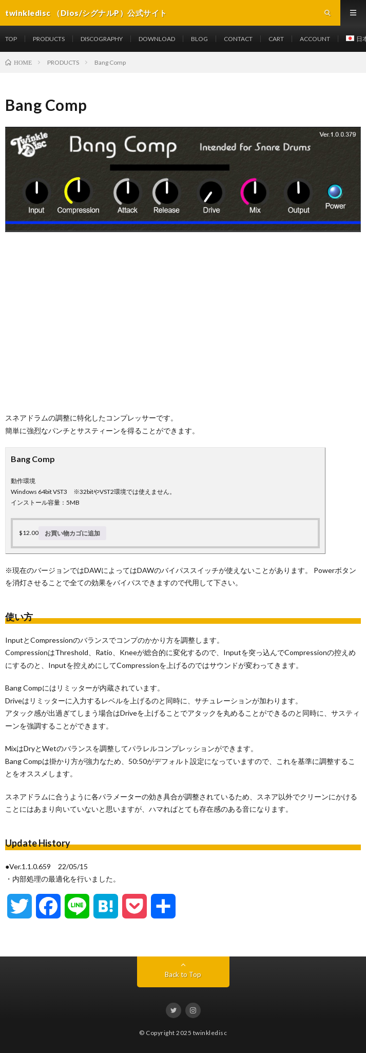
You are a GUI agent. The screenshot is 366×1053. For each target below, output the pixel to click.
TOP (11, 39)
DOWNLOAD (157, 39)
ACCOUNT (315, 39)
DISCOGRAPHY (102, 39)
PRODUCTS (49, 39)
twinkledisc (210, 1033)
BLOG (199, 39)
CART (276, 39)
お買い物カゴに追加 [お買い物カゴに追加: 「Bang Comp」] (72, 533)
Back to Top (183, 974)
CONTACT (238, 39)
